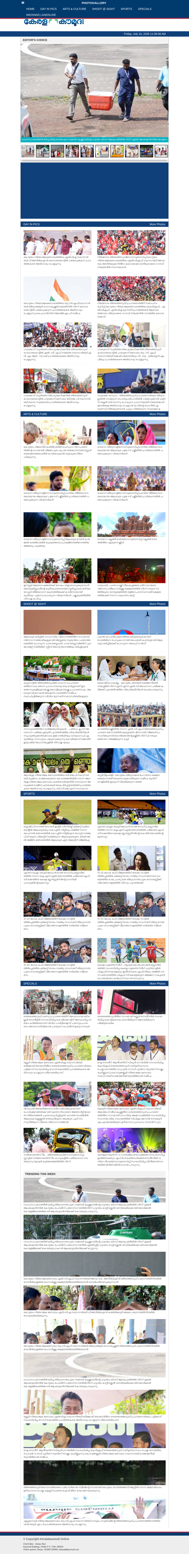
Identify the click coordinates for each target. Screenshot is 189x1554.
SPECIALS (144, 8)
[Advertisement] (94, 190)
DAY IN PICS (49, 8)
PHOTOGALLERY (63, 3)
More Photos (157, 224)
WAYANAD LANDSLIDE (41, 14)
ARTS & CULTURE (74, 8)
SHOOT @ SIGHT (103, 8)
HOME (30, 8)
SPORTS (126, 8)
